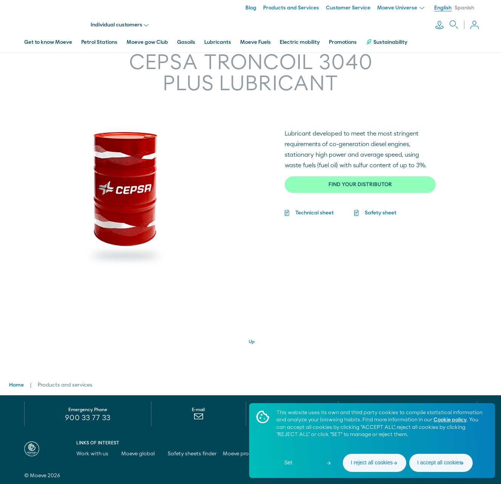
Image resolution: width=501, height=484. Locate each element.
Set (288, 462)
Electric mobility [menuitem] (300, 39)
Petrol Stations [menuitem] (99, 39)
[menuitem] (198, 418)
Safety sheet (380, 209)
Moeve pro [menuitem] (239, 453)
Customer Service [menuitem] (348, 8)
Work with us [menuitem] (95, 453)
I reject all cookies (372, 462)
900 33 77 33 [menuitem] (87, 417)
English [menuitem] (443, 8)
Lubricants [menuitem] (217, 39)
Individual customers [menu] (121, 23)
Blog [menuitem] (250, 8)
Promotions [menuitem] (343, 39)
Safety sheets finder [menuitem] (192, 453)
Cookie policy (450, 419)
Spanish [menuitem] (464, 8)
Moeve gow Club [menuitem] (147, 39)
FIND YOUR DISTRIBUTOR (360, 181)
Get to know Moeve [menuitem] (48, 39)
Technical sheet (314, 209)
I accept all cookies (439, 462)
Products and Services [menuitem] (291, 8)
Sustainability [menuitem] (386, 38)
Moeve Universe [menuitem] (400, 8)
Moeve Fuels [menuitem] (255, 39)
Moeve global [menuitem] (141, 453)
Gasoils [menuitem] (186, 39)
